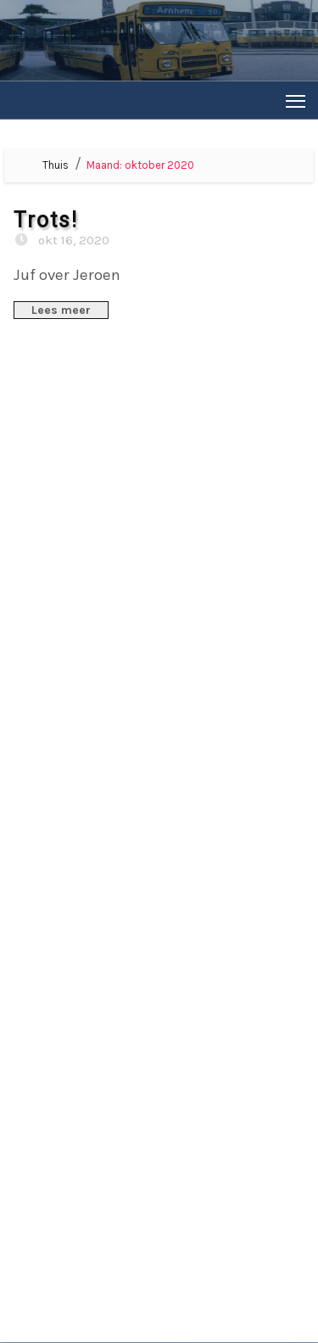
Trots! (46, 220)
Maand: (140, 165)
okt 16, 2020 (72, 240)
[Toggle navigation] (296, 100)
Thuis (55, 165)
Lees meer (61, 310)
